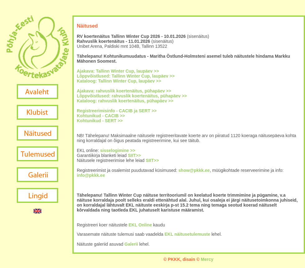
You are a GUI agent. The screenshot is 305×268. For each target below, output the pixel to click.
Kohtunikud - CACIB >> (101, 115)
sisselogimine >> (117, 150)
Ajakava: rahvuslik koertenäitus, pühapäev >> (124, 90)
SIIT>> (134, 155)
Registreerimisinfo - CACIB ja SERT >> (117, 110)
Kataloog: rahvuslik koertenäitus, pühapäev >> (125, 100)
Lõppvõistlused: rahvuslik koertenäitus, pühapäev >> (132, 95)
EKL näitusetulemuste (187, 234)
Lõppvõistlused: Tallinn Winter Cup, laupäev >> (126, 76)
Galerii (131, 244)
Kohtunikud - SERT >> (100, 120)
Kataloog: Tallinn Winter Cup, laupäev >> (119, 80)
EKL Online (140, 224)
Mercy (207, 259)
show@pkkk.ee (194, 170)
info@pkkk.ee (91, 175)
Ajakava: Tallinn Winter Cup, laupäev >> (118, 71)
